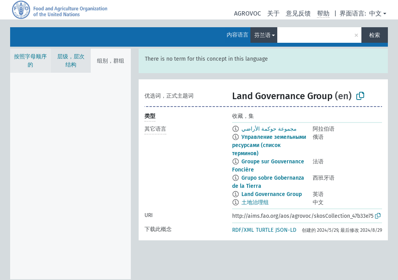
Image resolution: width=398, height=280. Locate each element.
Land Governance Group (271, 194)
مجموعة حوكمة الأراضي (269, 129)
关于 (273, 13)
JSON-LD (285, 230)
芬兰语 (262, 35)
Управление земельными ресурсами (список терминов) (269, 145)
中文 (375, 13)
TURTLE (264, 230)
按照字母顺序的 (30, 60)
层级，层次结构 (71, 60)
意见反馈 (298, 13)
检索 (374, 35)
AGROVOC (247, 13)
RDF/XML (243, 230)
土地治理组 (255, 202)
